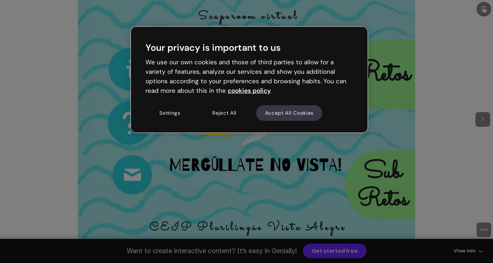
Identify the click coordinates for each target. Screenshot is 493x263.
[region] (249, 79)
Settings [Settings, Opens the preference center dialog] (170, 113)
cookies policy (249, 91)
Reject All (224, 113)
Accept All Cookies (289, 113)
